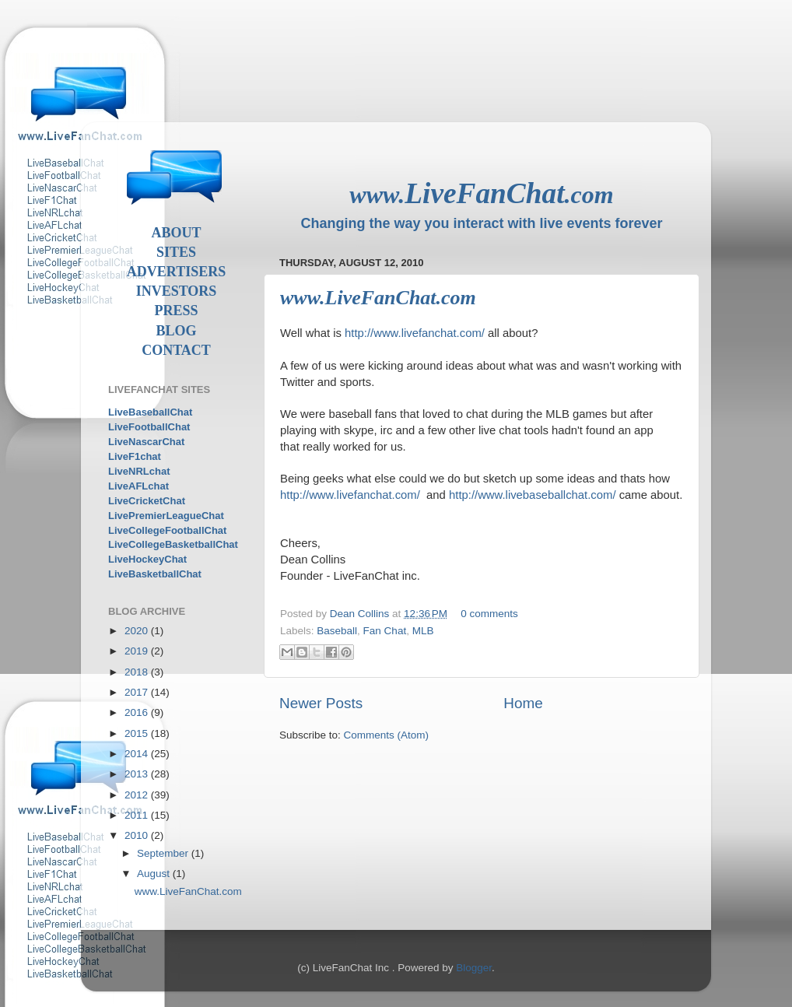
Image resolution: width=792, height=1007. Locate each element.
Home (522, 703)
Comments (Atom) (386, 735)
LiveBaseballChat (150, 412)
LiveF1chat (134, 456)
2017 (137, 692)
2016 (137, 712)
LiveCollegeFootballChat (167, 530)
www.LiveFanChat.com (378, 297)
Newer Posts (321, 703)
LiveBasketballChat (155, 574)
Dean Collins (361, 613)
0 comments (489, 613)
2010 (137, 835)
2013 (137, 774)
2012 (137, 795)
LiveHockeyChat (147, 559)
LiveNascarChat (146, 441)
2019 (137, 651)
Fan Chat (385, 631)
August (155, 873)
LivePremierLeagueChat (166, 515)
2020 (137, 631)
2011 (137, 815)
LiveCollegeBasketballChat (173, 544)
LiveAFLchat (138, 486)
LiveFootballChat (149, 427)
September (164, 853)
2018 (137, 672)
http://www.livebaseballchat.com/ (532, 495)
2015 (137, 733)
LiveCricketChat (146, 501)
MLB (423, 631)
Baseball (337, 631)
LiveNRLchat (139, 471)
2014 (137, 754)
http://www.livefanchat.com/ (415, 333)
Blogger (474, 968)
